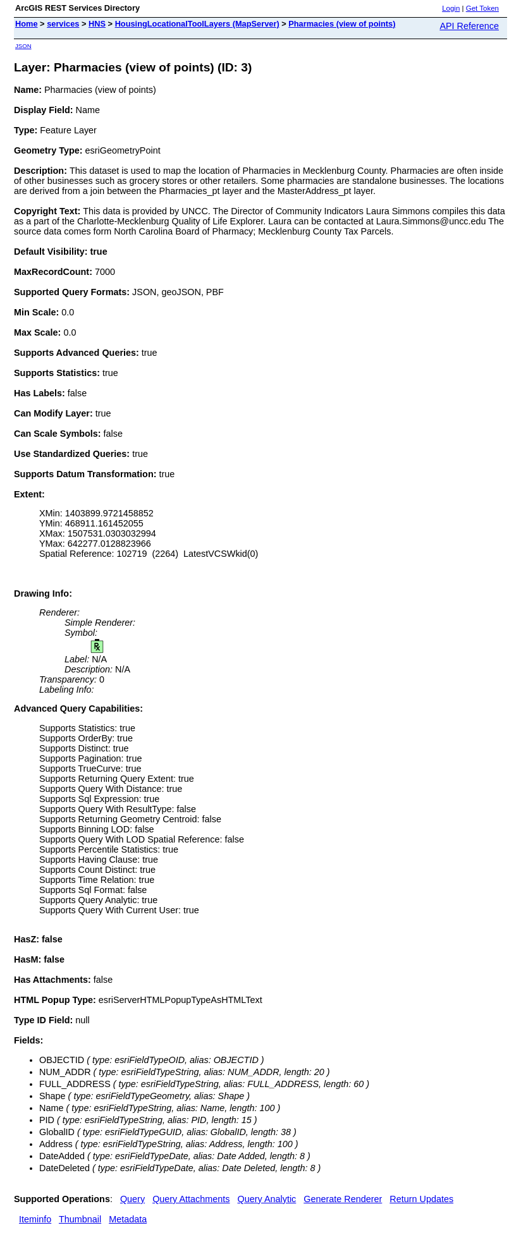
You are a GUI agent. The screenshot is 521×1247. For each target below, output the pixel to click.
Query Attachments (191, 1199)
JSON (23, 45)
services (63, 23)
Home (26, 23)
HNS (97, 23)
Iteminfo (35, 1219)
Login (451, 8)
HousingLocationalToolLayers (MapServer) (197, 23)
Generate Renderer (342, 1199)
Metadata (128, 1219)
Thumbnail (80, 1219)
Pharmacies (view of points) (341, 23)
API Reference (469, 26)
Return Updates (421, 1199)
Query (132, 1199)
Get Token (482, 8)
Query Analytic (267, 1199)
